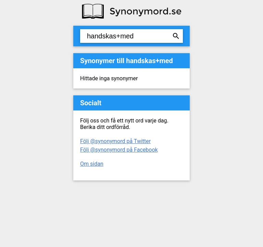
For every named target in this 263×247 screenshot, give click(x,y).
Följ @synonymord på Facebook (119, 149)
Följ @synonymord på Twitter (115, 141)
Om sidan (91, 164)
